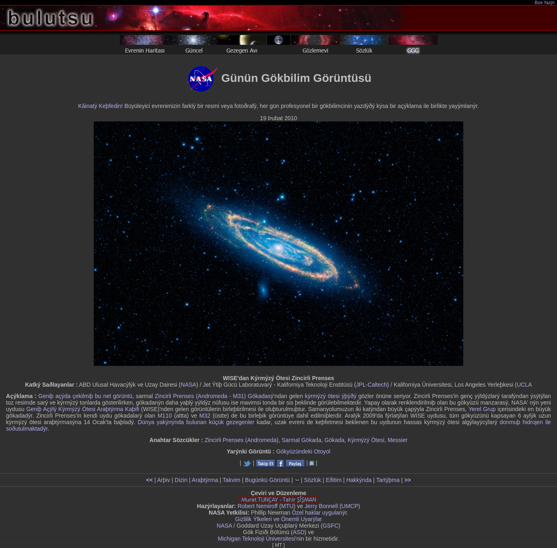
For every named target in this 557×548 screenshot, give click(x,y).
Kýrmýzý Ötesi (366, 440)
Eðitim (333, 480)
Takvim (231, 480)
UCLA (524, 384)
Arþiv (163, 480)
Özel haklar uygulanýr (319, 512)
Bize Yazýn (545, 2)
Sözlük (312, 480)
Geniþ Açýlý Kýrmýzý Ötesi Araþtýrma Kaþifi (82, 409)
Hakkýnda (359, 480)
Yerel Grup (482, 409)
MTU (287, 506)
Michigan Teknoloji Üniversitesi (256, 538)
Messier (397, 440)
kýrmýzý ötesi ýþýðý (331, 396)
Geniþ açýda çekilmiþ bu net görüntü (85, 396)
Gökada (334, 440)
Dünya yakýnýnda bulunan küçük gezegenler (196, 422)
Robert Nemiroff (258, 506)
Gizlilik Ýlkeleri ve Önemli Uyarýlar (278, 519)
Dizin (181, 480)
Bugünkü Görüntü (267, 480)
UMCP (349, 506)
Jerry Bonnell (321, 506)
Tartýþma (388, 480)
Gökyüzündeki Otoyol (303, 451)
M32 (204, 415)
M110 (165, 415)
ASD (299, 532)
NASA (188, 384)
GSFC (331, 525)
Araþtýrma (205, 480)
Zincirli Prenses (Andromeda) (241, 440)
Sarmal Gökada (301, 440)
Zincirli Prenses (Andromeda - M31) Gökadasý (214, 396)
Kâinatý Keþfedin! (100, 106)
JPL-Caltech (371, 384)
